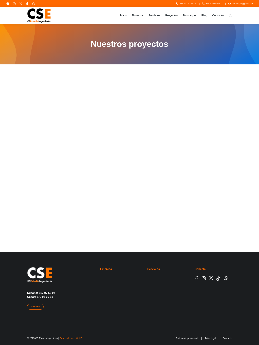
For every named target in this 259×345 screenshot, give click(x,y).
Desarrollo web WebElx (72, 338)
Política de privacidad (187, 338)
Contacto (35, 307)
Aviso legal (210, 338)
